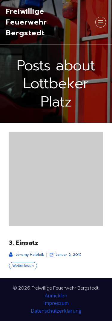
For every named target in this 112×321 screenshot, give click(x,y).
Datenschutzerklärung (56, 311)
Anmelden (56, 295)
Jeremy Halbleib (27, 254)
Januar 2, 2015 (65, 254)
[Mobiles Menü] (100, 22)
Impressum (56, 303)
